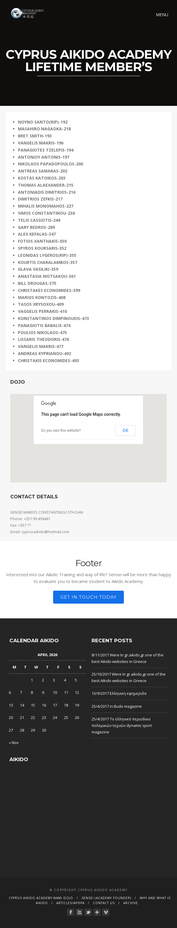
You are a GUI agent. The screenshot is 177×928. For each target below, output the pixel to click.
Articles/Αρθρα (70, 903)
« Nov (14, 742)
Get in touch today (88, 597)
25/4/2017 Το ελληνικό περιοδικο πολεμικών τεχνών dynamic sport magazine (122, 725)
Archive (130, 903)
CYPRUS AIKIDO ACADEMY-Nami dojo (41, 898)
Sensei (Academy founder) (106, 898)
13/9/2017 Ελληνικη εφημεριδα (119, 693)
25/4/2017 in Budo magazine (117, 706)
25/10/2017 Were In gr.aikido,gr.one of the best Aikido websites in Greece (129, 677)
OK (126, 430)
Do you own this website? (61, 430)
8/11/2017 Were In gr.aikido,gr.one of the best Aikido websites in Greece (127, 658)
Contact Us (104, 903)
